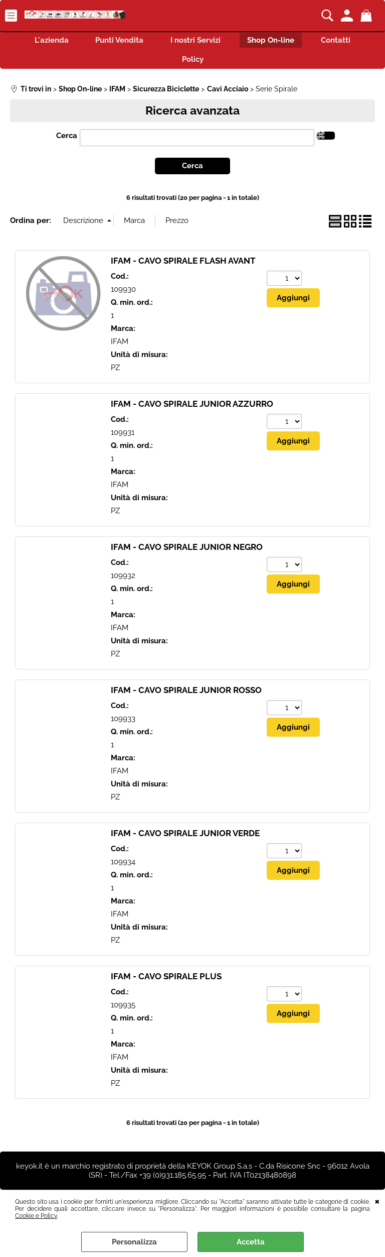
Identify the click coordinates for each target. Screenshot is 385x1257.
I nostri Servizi (195, 41)
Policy (193, 62)
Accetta (251, 1241)
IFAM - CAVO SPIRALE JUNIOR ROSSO (186, 694)
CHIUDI (377, 1201)
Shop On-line (274, 41)
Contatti (342, 41)
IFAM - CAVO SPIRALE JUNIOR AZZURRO (192, 408)
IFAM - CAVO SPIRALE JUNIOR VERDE (185, 837)
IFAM (119, 346)
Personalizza (134, 1241)
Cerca (66, 140)
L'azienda (45, 41)
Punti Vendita (116, 41)
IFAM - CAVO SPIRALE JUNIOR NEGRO (187, 551)
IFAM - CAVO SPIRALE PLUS (166, 980)
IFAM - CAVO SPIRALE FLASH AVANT (183, 265)
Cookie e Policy (36, 1215)
